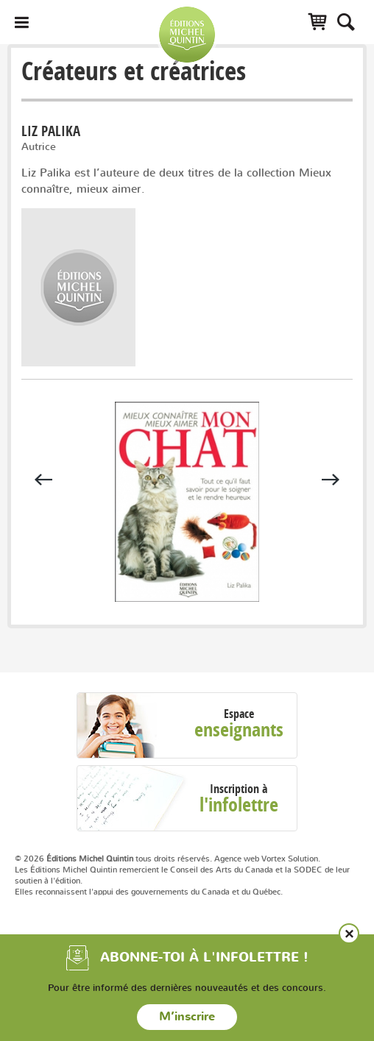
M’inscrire (187, 1017)
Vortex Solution (289, 858)
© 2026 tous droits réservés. (113, 858)
